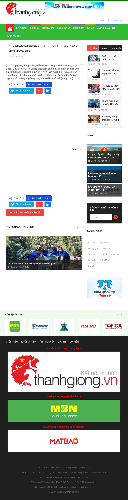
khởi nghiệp (105, 243)
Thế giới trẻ (21, 28)
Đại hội (91, 266)
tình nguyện (93, 248)
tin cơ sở (106, 248)
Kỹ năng (90, 28)
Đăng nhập (106, 20)
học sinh (91, 260)
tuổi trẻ (104, 254)
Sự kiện (74, 341)
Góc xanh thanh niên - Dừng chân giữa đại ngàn (31, 263)
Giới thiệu (12, 341)
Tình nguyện (46, 341)
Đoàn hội (34, 28)
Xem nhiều (116, 48)
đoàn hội (92, 243)
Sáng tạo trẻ (13, 36)
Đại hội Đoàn (105, 260)
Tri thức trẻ (48, 28)
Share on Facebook (39, 84)
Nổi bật (104, 48)
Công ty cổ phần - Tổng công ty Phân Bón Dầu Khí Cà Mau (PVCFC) (103, 157)
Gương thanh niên (106, 28)
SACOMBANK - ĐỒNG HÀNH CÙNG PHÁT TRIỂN (102, 188)
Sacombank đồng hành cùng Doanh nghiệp (102, 174)
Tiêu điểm (92, 48)
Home (10, 28)
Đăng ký (118, 20)
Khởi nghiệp (78, 28)
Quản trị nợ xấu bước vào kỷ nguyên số (109, 59)
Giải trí (62, 341)
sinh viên (115, 254)
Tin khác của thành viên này (25, 212)
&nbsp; (44, 119)
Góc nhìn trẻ (63, 28)
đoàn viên (92, 254)
